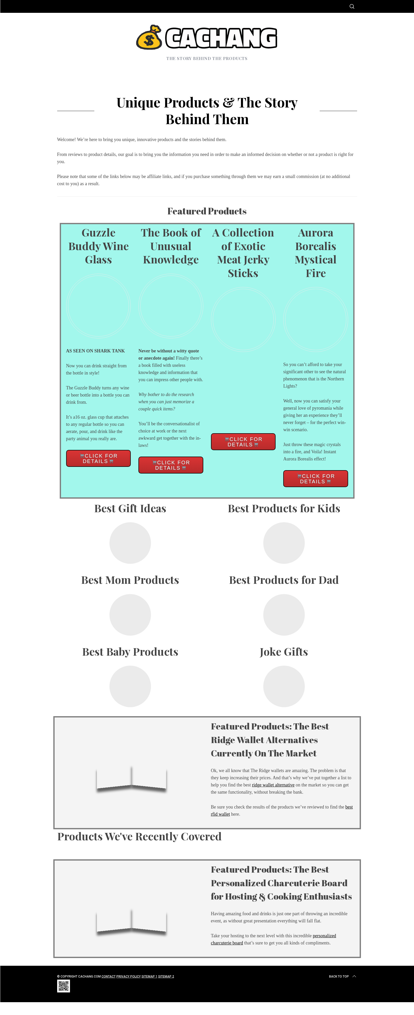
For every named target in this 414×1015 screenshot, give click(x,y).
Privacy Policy (128, 990)
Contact (109, 990)
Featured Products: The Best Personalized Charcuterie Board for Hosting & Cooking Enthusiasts (282, 888)
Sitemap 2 (166, 990)
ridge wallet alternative (273, 784)
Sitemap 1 (149, 990)
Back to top (343, 990)
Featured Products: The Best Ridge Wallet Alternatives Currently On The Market (282, 739)
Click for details (98, 458)
